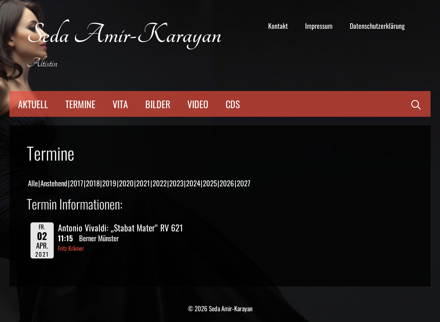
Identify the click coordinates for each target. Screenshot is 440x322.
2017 (76, 183)
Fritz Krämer (71, 248)
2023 (176, 183)
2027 (244, 183)
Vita (120, 104)
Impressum (319, 26)
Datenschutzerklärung (377, 26)
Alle (33, 183)
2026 (227, 183)
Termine (80, 104)
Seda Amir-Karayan (124, 35)
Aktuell (33, 104)
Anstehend (53, 183)
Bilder (157, 104)
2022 (160, 183)
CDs (233, 104)
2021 (143, 183)
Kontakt (278, 26)
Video (197, 104)
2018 (93, 183)
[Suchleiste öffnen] (416, 104)
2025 (210, 183)
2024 (193, 183)
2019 (109, 183)
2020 (126, 183)
